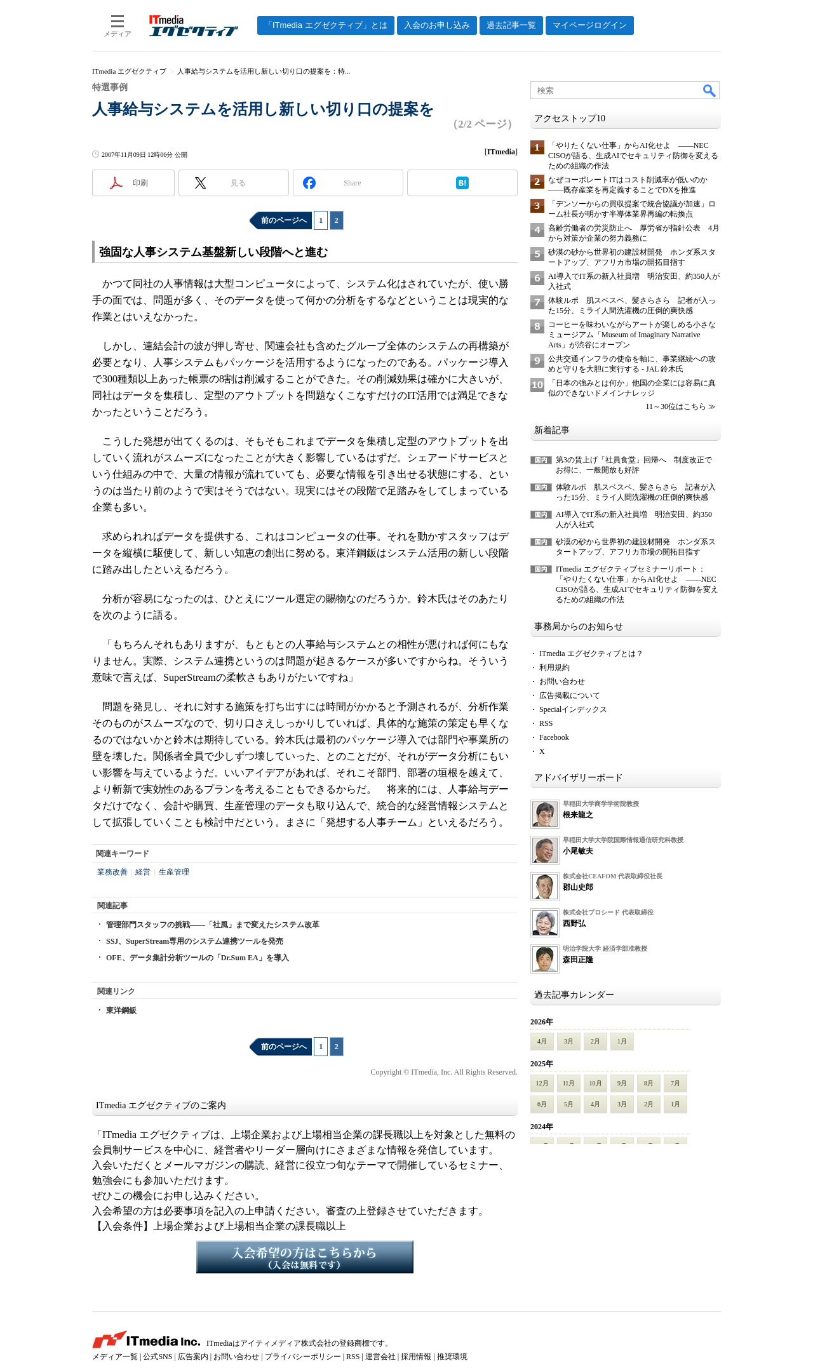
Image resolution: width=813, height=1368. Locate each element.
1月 (622, 1041)
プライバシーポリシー (303, 1356)
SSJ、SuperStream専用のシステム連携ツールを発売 (194, 941)
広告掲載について (569, 695)
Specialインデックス (573, 709)
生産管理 (174, 872)
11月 (569, 1083)
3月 (569, 1041)
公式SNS (157, 1356)
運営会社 (380, 1356)
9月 (622, 1083)
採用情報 (416, 1356)
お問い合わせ (562, 681)
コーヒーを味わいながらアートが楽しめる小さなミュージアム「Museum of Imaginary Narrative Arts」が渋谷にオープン (632, 334)
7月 (675, 1083)
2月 (595, 1041)
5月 (569, 1104)
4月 (542, 1041)
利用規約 (554, 667)
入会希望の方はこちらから (304, 1256)
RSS (546, 723)
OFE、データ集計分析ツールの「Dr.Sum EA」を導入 (197, 957)
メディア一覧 (115, 1356)
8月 (649, 1083)
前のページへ (284, 220)
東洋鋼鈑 (121, 1010)
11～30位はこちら (675, 406)
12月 (542, 1083)
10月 (595, 1083)
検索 (710, 90)
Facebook (554, 737)
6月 (542, 1104)
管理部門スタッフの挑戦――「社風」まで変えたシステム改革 (212, 924)
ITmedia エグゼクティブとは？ (591, 653)
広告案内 (193, 1356)
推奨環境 (452, 1356)
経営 (143, 872)
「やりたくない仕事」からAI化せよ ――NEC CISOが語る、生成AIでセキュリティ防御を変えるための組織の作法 (633, 155)
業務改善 (112, 872)
